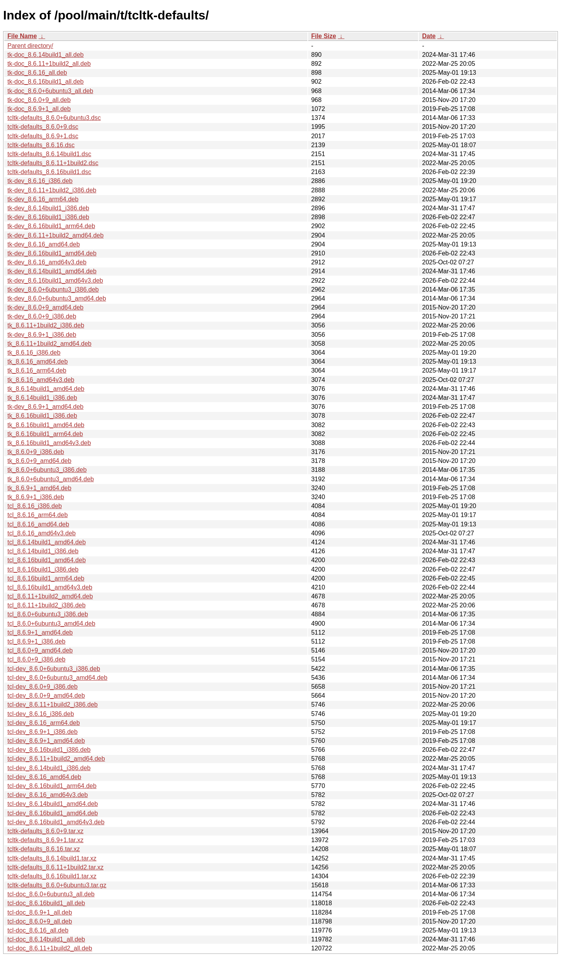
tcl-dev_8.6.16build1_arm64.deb (52, 786)
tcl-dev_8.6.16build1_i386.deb (49, 749)
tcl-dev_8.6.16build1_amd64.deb (52, 813)
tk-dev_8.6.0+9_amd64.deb (45, 307)
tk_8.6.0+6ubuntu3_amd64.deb (50, 479)
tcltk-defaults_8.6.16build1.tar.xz (52, 876)
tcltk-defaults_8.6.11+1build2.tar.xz (55, 867)
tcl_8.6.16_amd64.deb (38, 524)
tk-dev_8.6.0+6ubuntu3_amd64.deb (56, 298)
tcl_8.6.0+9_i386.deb (36, 659)
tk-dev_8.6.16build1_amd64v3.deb (55, 280)
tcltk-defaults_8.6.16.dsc (41, 145)
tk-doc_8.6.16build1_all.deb (45, 81)
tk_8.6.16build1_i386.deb (42, 415)
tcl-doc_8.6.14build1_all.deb (46, 939)
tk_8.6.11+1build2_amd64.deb (49, 343)
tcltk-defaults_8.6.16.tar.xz (43, 849)
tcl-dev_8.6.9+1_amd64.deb (46, 740)
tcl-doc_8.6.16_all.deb (38, 930)
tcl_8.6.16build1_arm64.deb (45, 578)
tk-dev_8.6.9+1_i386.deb (41, 334)
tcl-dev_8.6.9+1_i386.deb (42, 731)
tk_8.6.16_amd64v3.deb (40, 379)
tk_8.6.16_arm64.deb (36, 370)
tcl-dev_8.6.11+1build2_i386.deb (52, 704)
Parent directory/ (30, 45)
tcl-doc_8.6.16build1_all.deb (46, 903)
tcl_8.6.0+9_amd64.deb (40, 650)
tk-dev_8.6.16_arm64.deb (42, 199)
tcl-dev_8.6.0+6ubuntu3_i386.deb (53, 668)
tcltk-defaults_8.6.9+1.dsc (42, 136)
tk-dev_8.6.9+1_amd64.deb (45, 406)
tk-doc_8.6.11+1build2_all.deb (49, 63)
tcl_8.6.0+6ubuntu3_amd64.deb (51, 623)
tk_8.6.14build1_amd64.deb (46, 388)
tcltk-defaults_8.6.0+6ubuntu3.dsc (54, 117)
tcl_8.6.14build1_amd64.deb (46, 542)
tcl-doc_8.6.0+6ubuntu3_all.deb (51, 894)
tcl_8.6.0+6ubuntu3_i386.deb (47, 614)
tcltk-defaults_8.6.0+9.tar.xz (45, 831)
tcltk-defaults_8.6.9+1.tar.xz (45, 840)
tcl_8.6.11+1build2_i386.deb (46, 605)
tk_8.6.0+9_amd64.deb (39, 460)
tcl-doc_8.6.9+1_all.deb (39, 912)
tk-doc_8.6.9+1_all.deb (39, 109)
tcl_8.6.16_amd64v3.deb (41, 533)
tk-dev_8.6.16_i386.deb (39, 181)
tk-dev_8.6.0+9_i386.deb (41, 316)
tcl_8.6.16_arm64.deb (37, 515)
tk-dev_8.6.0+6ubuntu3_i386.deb (53, 289)
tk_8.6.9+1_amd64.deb (39, 488)
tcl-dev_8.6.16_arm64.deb (43, 723)
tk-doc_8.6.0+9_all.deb (39, 100)
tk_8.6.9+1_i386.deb (35, 497)
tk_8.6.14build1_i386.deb (42, 397)
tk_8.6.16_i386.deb (33, 352)
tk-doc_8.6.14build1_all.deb (45, 54)
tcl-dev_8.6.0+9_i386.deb (42, 686)
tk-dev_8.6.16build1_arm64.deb (51, 226)
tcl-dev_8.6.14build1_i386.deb (49, 768)
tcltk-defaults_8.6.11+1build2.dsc (52, 163)
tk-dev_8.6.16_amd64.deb (43, 244)
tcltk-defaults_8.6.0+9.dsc (42, 126)
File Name (22, 36)
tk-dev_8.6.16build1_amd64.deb (52, 253)
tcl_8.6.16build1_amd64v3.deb (49, 587)
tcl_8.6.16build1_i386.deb (42, 569)
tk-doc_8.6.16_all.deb (37, 72)
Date (429, 36)
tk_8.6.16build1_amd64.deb (46, 425)
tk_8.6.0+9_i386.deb (35, 452)
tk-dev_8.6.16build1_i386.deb (48, 217)
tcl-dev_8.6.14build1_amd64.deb (52, 803)
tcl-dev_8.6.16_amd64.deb (44, 777)
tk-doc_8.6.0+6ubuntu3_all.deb (50, 91)
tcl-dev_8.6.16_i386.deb (40, 714)
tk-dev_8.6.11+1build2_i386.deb (51, 190)
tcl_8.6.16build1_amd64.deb (46, 560)
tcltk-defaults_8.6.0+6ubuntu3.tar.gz (56, 885)
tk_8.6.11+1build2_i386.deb (45, 325)
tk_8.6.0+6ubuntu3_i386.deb (46, 469)
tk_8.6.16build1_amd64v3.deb (49, 443)
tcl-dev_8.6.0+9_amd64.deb (46, 695)
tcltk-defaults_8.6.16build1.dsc (49, 172)
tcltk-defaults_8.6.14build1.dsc (49, 154)
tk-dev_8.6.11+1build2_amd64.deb (55, 235)
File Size (323, 36)
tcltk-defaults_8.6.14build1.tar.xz (52, 858)
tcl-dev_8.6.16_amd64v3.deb (47, 795)
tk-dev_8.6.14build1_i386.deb (48, 208)
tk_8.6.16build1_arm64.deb (45, 434)
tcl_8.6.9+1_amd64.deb (40, 632)
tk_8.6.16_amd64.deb (37, 361)
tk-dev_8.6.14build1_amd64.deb (52, 271)
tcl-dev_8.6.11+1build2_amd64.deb (56, 758)
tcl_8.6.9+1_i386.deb (36, 641)
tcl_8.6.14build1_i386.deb (42, 551)
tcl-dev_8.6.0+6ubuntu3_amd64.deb (57, 677)
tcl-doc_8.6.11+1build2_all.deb (49, 948)
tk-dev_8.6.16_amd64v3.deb (46, 262)
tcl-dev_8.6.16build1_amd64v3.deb (55, 822)
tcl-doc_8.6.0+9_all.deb (39, 921)
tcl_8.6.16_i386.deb (34, 506)
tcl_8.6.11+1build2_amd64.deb (50, 596)
